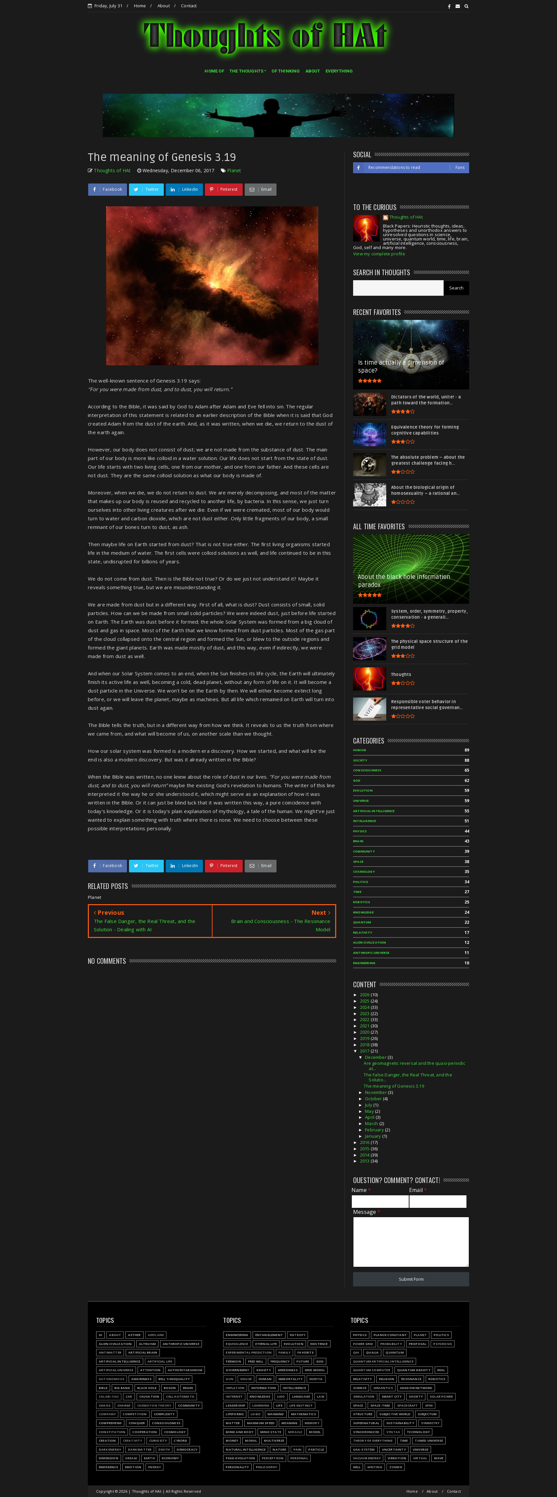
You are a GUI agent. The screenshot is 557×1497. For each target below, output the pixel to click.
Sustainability (400, 1423)
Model (315, 1432)
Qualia (372, 1352)
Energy (154, 1467)
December (376, 1057)
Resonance (411, 1379)
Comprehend (110, 1423)
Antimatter (110, 1352)
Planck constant (390, 1335)
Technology (418, 1432)
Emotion (133, 1467)
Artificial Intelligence (374, 811)
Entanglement (269, 1335)
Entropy (297, 1335)
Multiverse (274, 1440)
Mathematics (303, 1414)
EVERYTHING (339, 71)
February (375, 1130)
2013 (365, 1161)
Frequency (280, 1361)
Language (301, 1396)
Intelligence (364, 821)
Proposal (418, 1344)
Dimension (108, 1458)
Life (279, 1405)
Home (140, 6)
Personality (237, 1467)
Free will (256, 1361)
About (163, 6)
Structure (363, 1414)
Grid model (315, 1370)
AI (100, 1335)
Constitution (112, 1432)
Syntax (393, 1432)
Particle (316, 1449)
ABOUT (312, 71)
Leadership (235, 1405)
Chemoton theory (154, 1405)
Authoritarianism (185, 1370)
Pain (297, 1449)
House (246, 1379)
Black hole (147, 1388)
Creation (107, 1440)
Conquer (137, 1423)
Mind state (270, 1432)
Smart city (392, 1396)
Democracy (187, 1449)
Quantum (362, 922)
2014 (365, 1155)
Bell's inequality (174, 1379)
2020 (365, 1032)
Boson (170, 1388)
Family (284, 1352)
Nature (279, 1449)
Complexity (164, 1414)
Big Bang (122, 1388)
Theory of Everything (373, 1440)
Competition (135, 1414)
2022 (365, 1019)
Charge (123, 1405)
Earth (149, 1458)
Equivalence (237, 1344)
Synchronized (366, 1432)
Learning (260, 1405)
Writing (374, 1467)
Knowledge (363, 912)
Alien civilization (369, 942)
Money (232, 1440)
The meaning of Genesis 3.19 (394, 1086)
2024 (365, 1007)
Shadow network (416, 1388)
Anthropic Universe (371, 953)
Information (263, 1388)
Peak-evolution (240, 1458)
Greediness (288, 1370)
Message (367, 1212)
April (370, 1117)
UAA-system (364, 1449)
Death (164, 1449)
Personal (299, 1458)
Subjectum (427, 1414)
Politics (360, 882)
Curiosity (158, 1440)
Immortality (290, 1379)
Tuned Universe (429, 1440)
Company (107, 1414)
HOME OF (214, 71)
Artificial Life (160, 1361)
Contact (189, 6)
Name (361, 1190)
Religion (387, 1379)
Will (357, 1467)
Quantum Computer (371, 1370)
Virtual (420, 1458)
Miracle (295, 1432)
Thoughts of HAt (406, 217)
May (370, 1111)
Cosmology (364, 871)
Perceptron (272, 1458)
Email (418, 1190)
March (372, 1123)
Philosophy (266, 1467)
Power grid (363, 1344)
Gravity (263, 1370)
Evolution (363, 790)
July (369, 1105)
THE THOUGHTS (246, 71)
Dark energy (110, 1449)
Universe (361, 801)
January (373, 1136)
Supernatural (366, 1423)
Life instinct (301, 1405)
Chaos (104, 1405)
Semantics (383, 1388)
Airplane (156, 1335)
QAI (356, 1352)
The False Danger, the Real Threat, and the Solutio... (408, 1077)
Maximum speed (261, 1423)
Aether (134, 1335)
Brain (358, 841)
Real (441, 1370)
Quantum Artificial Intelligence (383, 1361)
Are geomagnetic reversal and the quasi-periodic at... (414, 1065)
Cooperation (144, 1432)
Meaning (289, 1423)
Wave (438, 1458)
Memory (312, 1423)
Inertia (316, 1379)
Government (237, 1370)
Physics (360, 831)
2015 (365, 1149)
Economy (170, 1458)
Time (357, 892)
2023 (365, 1013)
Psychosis (442, 1344)
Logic (256, 1414)
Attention (150, 1370)
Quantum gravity (413, 1370)
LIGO (281, 1396)
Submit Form (411, 1279)
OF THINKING (286, 71)
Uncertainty (394, 1449)
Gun (229, 1379)
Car (129, 1396)
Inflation (235, 1388)
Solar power (441, 1396)
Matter (233, 1423)
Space (358, 861)
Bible (103, 1388)
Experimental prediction (249, 1352)
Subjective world (394, 1414)
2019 (365, 1038)
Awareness (141, 1379)
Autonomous (111, 1379)
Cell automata (180, 1396)
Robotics (361, 902)
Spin (429, 1405)
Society (360, 760)
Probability (391, 1344)
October (374, 1099)
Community (364, 851)
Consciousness (367, 770)
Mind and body (239, 1432)
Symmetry (430, 1423)
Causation (149, 1396)
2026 (365, 995)
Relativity (362, 932)
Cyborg (180, 1440)
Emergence (108, 1467)
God (357, 780)
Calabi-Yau (109, 1396)
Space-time (380, 1405)
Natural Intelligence (246, 1449)
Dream (131, 1458)
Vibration (397, 1458)
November (376, 1092)
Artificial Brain (142, 1352)
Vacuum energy (367, 1458)
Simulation (364, 1396)
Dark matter (140, 1449)
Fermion (233, 1361)
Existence (319, 1344)
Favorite (305, 1352)
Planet (234, 170)
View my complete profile (379, 254)
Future (302, 1361)
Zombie (395, 1467)
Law (320, 1396)
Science (359, 1388)
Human (359, 750)
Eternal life (266, 1344)
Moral (251, 1440)
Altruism (147, 1344)
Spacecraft (407, 1405)
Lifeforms (235, 1414)
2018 (365, 1045)
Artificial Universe (116, 1370)
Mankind (276, 1414)
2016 (365, 1142)
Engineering (364, 963)
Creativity (132, 1440)
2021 (365, 1026)
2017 (365, 1051)
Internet (234, 1396)
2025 (365, 1001)
